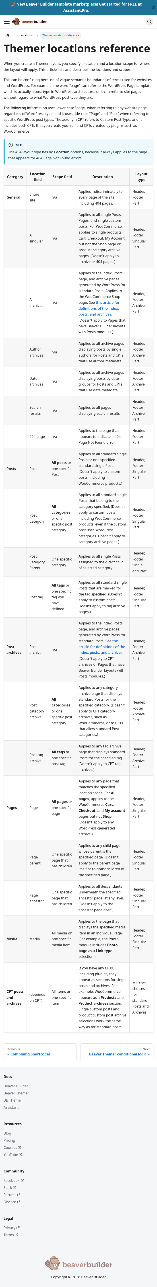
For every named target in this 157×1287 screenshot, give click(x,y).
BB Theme (12, 1100)
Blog (7, 1133)
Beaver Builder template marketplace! (62, 4)
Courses (12, 1147)
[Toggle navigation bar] (7, 21)
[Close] (153, 7)
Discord (12, 1201)
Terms (11, 1234)
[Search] (149, 22)
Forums (12, 1194)
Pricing (9, 1140)
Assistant (11, 1107)
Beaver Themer (16, 1093)
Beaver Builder (16, 1086)
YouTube (13, 1154)
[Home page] (8, 35)
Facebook (14, 1180)
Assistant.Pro (75, 10)
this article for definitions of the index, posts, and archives (99, 308)
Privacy (12, 1227)
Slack (10, 1187)
